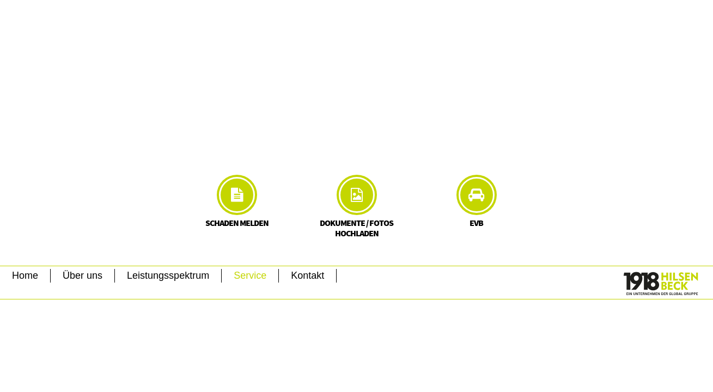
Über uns (82, 275)
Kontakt (307, 275)
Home (25, 275)
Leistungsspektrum (168, 275)
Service (250, 275)
